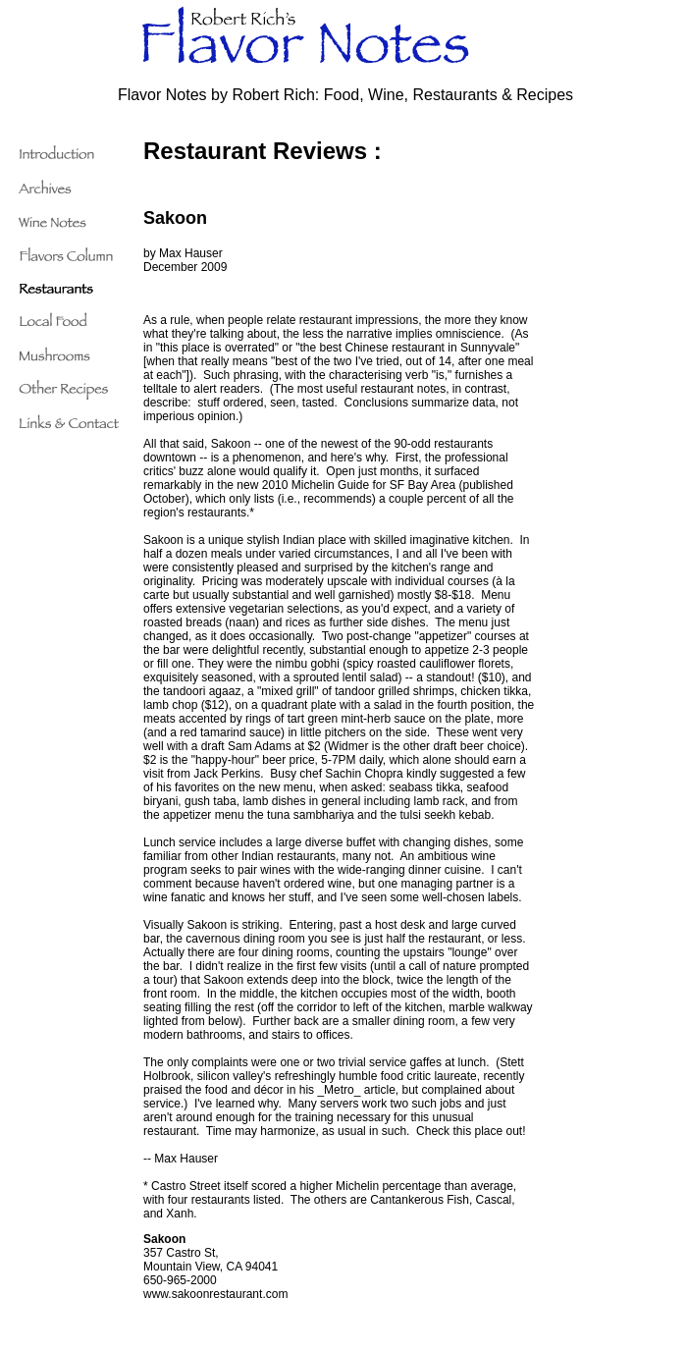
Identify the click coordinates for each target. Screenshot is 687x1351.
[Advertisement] (621, 432)
